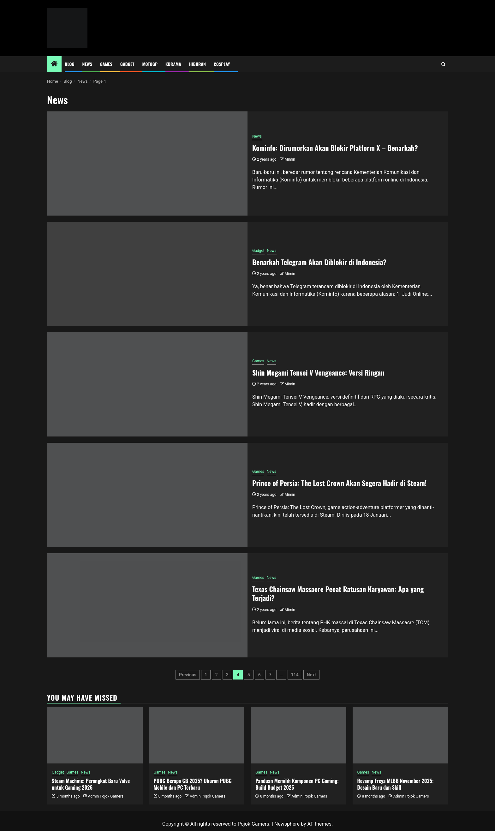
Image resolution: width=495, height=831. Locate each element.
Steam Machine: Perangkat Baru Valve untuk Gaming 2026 (91, 784)
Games (106, 64)
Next (311, 674)
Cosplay (222, 64)
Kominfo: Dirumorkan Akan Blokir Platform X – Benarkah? (335, 148)
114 (295, 674)
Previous (187, 674)
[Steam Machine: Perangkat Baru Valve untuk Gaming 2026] (95, 735)
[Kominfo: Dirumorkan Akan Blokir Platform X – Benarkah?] (147, 163)
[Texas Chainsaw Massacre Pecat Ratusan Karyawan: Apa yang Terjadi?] (147, 605)
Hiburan (197, 64)
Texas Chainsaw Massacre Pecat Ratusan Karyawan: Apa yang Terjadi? (338, 593)
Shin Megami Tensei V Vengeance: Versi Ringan (318, 372)
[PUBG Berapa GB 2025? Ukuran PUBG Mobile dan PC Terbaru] (197, 735)
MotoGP (150, 64)
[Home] (54, 64)
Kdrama (173, 64)
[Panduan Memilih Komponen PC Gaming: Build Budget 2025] (298, 735)
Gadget (127, 64)
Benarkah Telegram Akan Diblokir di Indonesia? (319, 262)
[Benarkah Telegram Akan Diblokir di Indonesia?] (147, 274)
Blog (70, 64)
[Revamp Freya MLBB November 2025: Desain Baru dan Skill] (400, 735)
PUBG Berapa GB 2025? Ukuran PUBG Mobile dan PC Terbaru (193, 784)
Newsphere (287, 824)
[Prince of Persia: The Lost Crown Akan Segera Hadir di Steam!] (147, 495)
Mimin (290, 159)
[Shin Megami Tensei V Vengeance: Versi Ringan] (147, 384)
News (87, 64)
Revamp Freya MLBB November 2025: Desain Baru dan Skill (395, 784)
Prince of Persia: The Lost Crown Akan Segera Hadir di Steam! (339, 483)
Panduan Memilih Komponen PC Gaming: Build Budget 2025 (297, 784)
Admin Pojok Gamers (105, 796)
